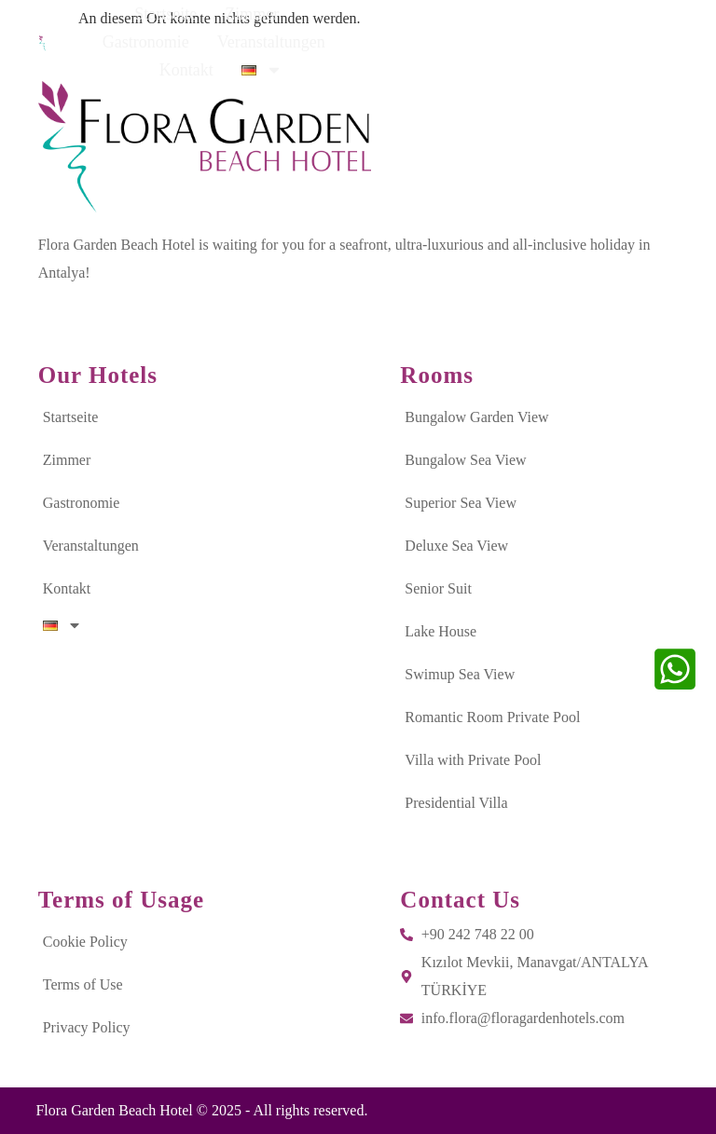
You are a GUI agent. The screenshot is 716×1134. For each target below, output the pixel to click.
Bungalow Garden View (476, 417)
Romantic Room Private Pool (492, 717)
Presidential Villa (456, 803)
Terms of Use (83, 984)
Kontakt (584, 40)
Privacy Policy (87, 1027)
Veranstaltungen (474, 40)
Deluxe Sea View (456, 545)
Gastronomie (349, 40)
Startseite (164, 40)
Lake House (440, 631)
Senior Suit (438, 588)
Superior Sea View (460, 503)
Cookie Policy (85, 942)
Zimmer (251, 40)
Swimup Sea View (460, 674)
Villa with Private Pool (473, 760)
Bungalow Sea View (465, 460)
